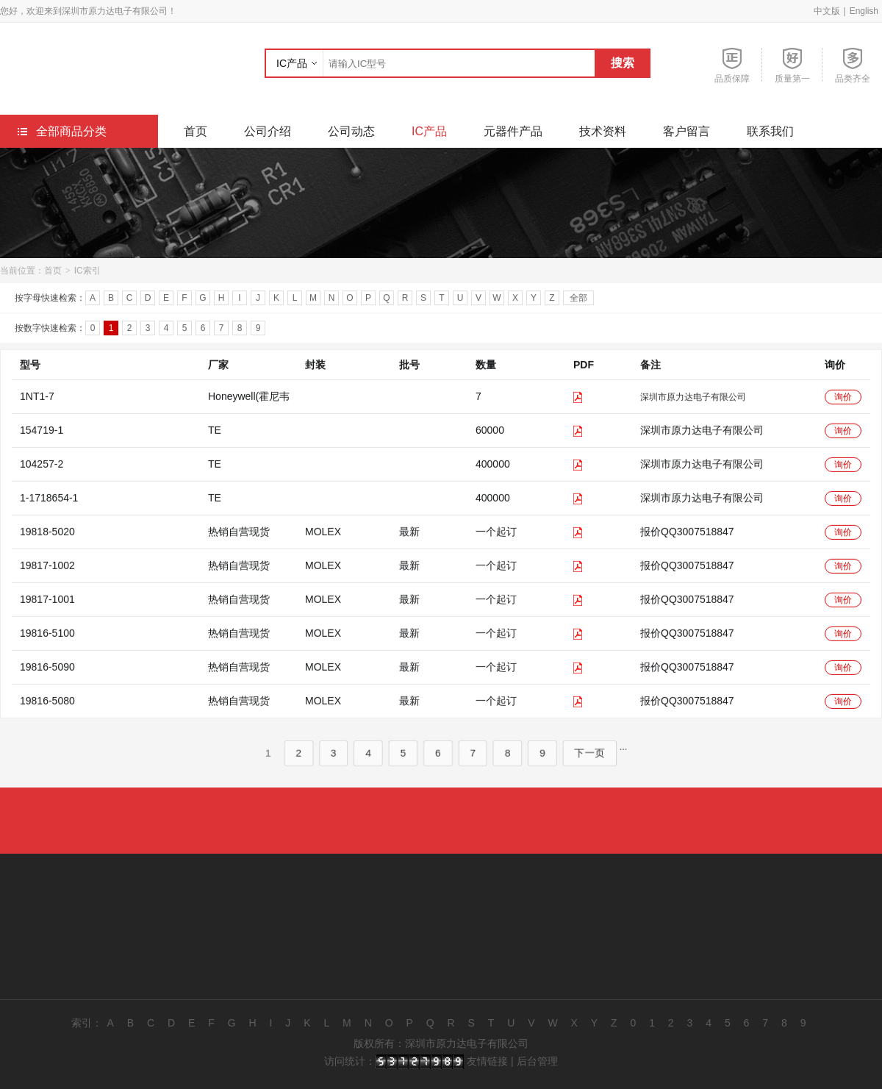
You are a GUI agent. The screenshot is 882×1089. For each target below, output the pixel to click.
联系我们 (770, 131)
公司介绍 (267, 131)
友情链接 (487, 1061)
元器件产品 (513, 131)
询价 (843, 411)
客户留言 (686, 131)
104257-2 (41, 478)
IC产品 (291, 63)
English (864, 11)
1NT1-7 (37, 410)
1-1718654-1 (49, 512)
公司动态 (351, 131)
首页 (195, 131)
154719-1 (41, 444)
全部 (578, 300)
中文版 (827, 11)
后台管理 (537, 1061)
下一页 (581, 767)
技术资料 (602, 131)
